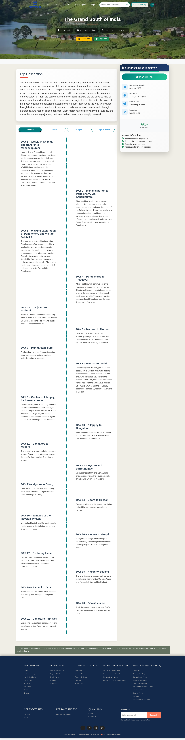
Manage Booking (139, 674)
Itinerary (30, 130)
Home (90, 713)
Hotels (54, 130)
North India (28, 680)
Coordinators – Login (110, 677)
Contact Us (92, 717)
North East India (30, 677)
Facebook (78, 674)
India (26, 671)
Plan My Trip (144, 77)
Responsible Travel (56, 674)
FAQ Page (53, 683)
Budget (79, 130)
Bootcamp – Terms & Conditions (114, 680)
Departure (65, 5)
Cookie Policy (138, 693)
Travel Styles (80, 5)
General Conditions (140, 683)
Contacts (136, 671)
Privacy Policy (138, 690)
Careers (27, 714)
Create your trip (139, 5)
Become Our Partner (63, 714)
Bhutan (26, 693)
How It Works (54, 677)
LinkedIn (78, 680)
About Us (53, 680)
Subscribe (154, 715)
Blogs (93, 5)
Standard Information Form (143, 687)
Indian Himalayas (30, 674)
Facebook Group (81, 677)
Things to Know (103, 130)
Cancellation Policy (140, 677)
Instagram (78, 671)
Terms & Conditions (140, 680)
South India (28, 683)
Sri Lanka (27, 687)
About (26, 717)
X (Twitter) (79, 683)
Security (136, 696)
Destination (52, 5)
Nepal (26, 690)
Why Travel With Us (57, 671)
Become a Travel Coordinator (113, 674)
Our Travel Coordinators (111, 671)
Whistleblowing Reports (141, 699)
